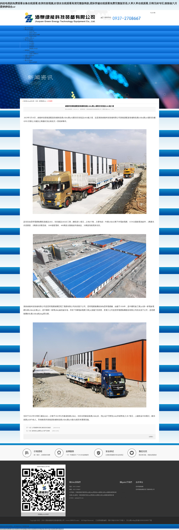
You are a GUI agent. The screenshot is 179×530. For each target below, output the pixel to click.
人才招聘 (122, 495)
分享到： (151, 436)
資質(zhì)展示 (33, 32)
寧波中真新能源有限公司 (143, 492)
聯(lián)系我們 (28, 60)
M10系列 (31, 43)
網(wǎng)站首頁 (29, 27)
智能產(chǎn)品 (33, 48)
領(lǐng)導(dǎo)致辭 (34, 34)
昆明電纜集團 (139, 486)
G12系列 (31, 45)
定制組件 (31, 46)
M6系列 (31, 41)
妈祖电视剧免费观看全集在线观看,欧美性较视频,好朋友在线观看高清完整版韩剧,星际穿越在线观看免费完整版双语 (32, 529)
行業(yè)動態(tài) (33, 53)
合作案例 (27, 58)
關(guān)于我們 (29, 29)
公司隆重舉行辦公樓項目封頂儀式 (41, 427)
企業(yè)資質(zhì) (29, 55)
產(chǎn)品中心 (29, 40)
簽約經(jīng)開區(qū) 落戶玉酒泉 (41, 430)
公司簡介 (122, 486)
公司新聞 (31, 52)
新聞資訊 (27, 50)
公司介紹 (31, 31)
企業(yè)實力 (28, 57)
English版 (152, 12)
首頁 (37, 101)
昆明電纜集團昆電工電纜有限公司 (145, 489)
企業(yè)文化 (32, 36)
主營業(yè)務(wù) (29, 38)
